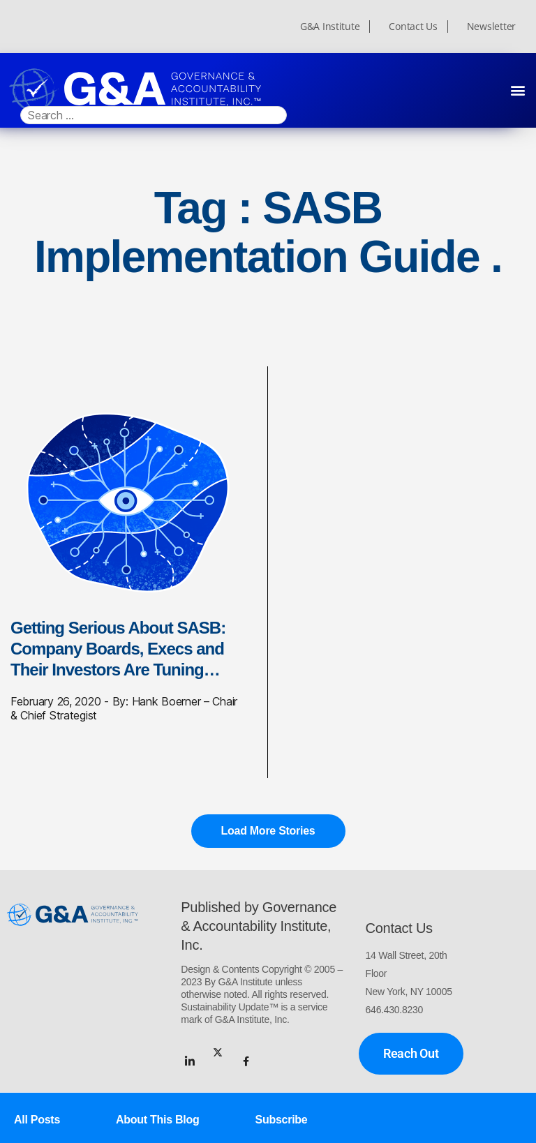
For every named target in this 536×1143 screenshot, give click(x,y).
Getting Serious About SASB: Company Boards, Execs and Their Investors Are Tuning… (117, 648)
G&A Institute (330, 26)
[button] (517, 89)
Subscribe (281, 1120)
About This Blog (157, 1120)
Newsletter (491, 26)
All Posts (37, 1120)
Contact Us (413, 26)
